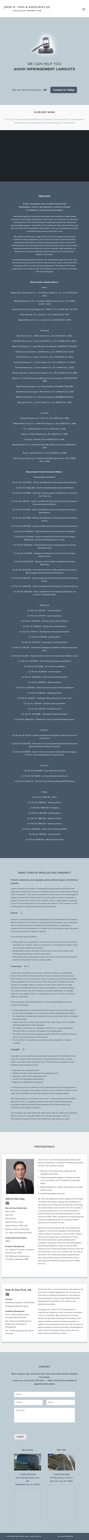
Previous (12, 57)
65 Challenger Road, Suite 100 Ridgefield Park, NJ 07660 (27, 1481)
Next (76, 57)
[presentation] (31, 1429)
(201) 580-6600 (37, 1380)
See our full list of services (26, 89)
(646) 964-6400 (55, 1380)
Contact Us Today (63, 89)
